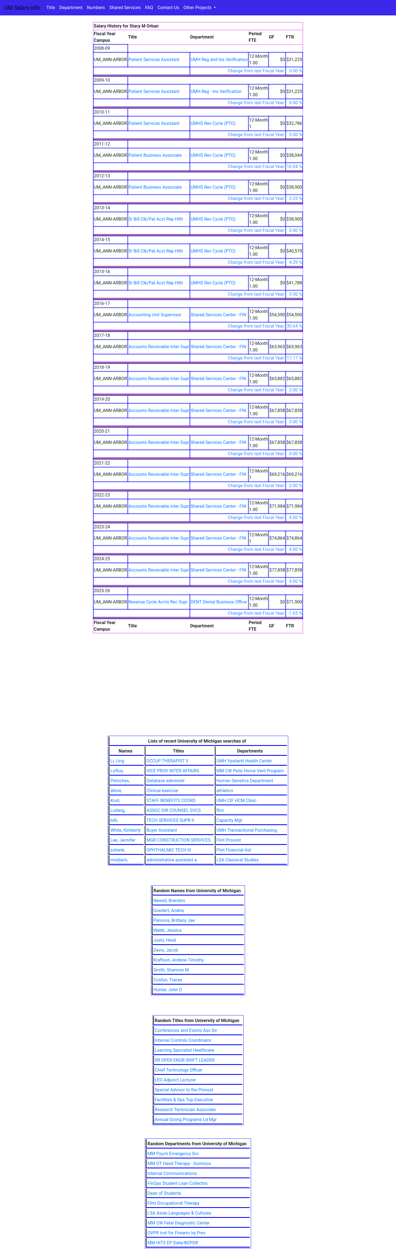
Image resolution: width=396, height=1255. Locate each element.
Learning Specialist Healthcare (184, 1050)
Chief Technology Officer (179, 1070)
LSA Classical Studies (237, 860)
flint (220, 810)
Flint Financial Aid (233, 850)
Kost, (115, 800)
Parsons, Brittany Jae (174, 920)
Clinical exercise (162, 790)
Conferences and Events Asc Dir (186, 1030)
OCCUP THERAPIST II (167, 761)
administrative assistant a (171, 860)
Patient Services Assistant (154, 59)
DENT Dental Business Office (219, 602)
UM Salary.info (22, 7)
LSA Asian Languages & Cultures (179, 1213)
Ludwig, (117, 810)
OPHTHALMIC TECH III (168, 850)
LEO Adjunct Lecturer (175, 1080)
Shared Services (125, 7)
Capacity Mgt (229, 820)
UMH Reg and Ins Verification (219, 59)
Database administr (165, 780)
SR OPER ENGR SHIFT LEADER (185, 1060)
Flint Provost (228, 840)
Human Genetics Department (244, 780)
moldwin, (119, 860)
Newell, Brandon (169, 900)
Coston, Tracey (167, 979)
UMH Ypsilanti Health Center (244, 761)
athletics (224, 790)
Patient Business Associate (155, 155)
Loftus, (117, 770)
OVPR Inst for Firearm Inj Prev (176, 1232)
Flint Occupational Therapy (173, 1203)
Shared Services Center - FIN (218, 314)
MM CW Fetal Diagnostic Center (178, 1223)
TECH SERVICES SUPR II (170, 820)
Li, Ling (117, 761)
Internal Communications (172, 1173)
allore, (116, 790)
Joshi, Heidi (164, 940)
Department (70, 7)
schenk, (117, 850)
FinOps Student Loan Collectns (177, 1183)
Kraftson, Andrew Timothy (178, 960)
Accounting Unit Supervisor (155, 314)
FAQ (149, 7)
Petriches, (120, 780)
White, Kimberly (125, 830)
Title (50, 7)
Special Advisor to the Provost (184, 1089)
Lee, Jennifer (122, 840)
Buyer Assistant (161, 830)
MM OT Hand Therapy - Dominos (179, 1163)
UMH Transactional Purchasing (246, 830)
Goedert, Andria (168, 910)
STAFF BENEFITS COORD (171, 800)
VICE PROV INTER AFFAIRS (172, 770)
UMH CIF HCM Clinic (236, 800)
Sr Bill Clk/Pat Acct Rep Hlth (155, 219)
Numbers (96, 7)
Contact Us (168, 7)
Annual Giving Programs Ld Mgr (186, 1119)
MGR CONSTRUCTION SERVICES (178, 840)
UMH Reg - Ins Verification (216, 91)
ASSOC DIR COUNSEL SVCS (173, 810)
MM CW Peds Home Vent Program (250, 770)
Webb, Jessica (167, 930)
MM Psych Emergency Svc (173, 1153)
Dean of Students (164, 1193)
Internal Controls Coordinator (183, 1040)
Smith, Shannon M (171, 970)
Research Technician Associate (185, 1109)
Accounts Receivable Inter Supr (158, 346)
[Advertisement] (198, 694)
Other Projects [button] (198, 7)
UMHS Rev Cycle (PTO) (213, 123)
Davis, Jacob (165, 950)
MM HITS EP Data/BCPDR (172, 1242)
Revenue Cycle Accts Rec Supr (158, 602)
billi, (114, 820)
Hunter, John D (167, 989)
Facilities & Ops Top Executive (184, 1099)
